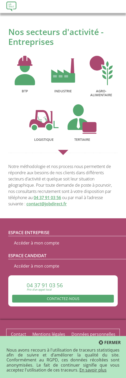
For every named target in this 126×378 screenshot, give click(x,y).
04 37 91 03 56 (47, 197)
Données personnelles (93, 334)
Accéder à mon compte (36, 243)
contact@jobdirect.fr (46, 204)
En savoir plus (93, 370)
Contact (18, 334)
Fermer (112, 342)
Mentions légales (48, 334)
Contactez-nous (63, 298)
